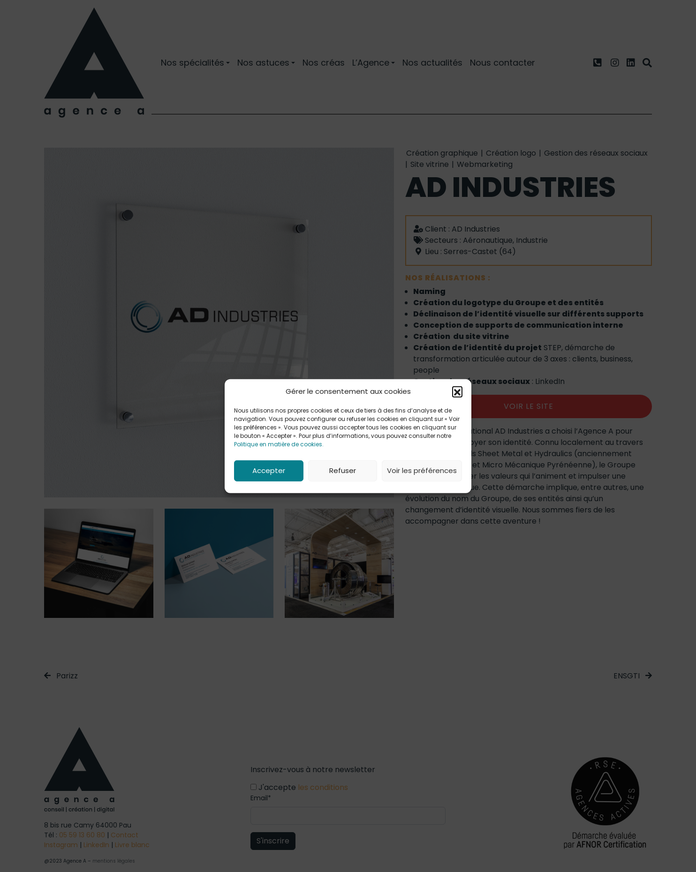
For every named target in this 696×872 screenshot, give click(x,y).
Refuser (342, 470)
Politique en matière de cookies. (279, 444)
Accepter (268, 470)
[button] (457, 391)
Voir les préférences (422, 470)
